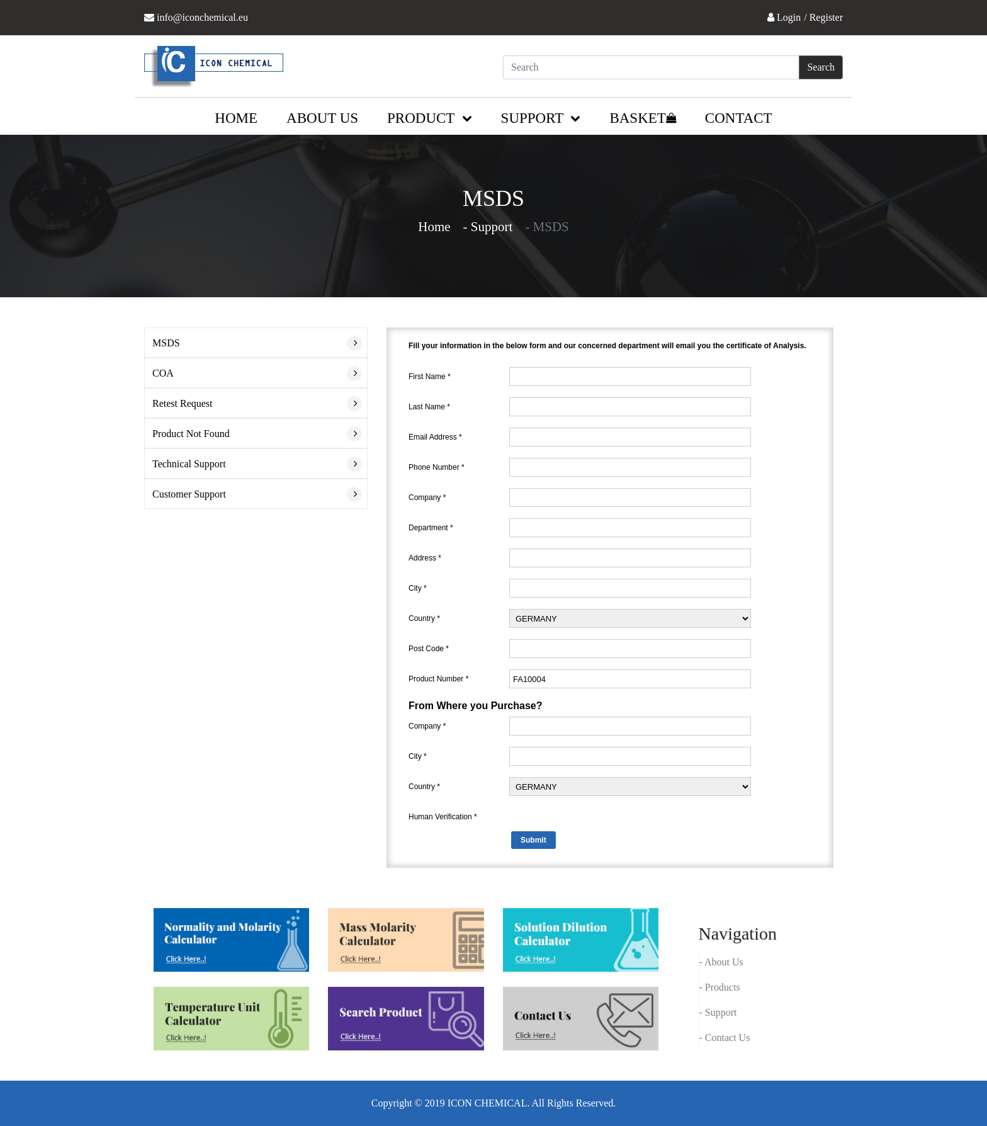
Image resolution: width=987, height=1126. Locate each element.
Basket (642, 118)
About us (322, 118)
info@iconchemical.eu (202, 17)
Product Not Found (191, 433)
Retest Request (182, 403)
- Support (718, 1012)
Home (236, 118)
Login (789, 17)
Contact (738, 118)
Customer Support (189, 494)
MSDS (166, 343)
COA (163, 373)
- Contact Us (724, 1037)
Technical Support (189, 463)
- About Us (721, 962)
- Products (719, 987)
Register (826, 17)
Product (429, 118)
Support (541, 118)
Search (821, 67)
